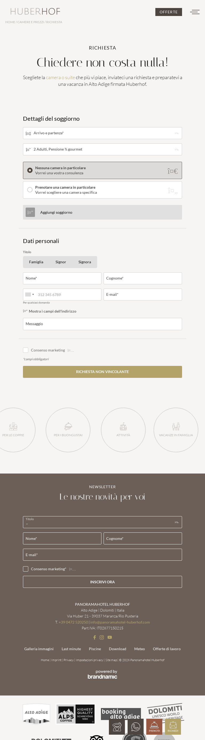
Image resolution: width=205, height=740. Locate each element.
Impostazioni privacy (90, 660)
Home (10, 22)
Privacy (69, 660)
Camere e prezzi (31, 22)
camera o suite (60, 77)
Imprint (56, 660)
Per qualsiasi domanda (36, 302)
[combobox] (29, 294)
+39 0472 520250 (73, 622)
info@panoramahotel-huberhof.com (120, 622)
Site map (111, 660)
